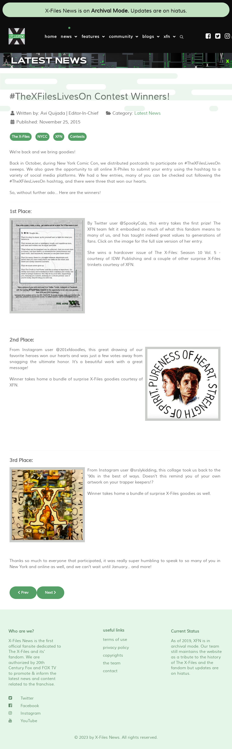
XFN (58, 136)
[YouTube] (35, 720)
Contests (77, 136)
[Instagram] (228, 36)
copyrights (113, 655)
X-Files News (107, 737)
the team (112, 663)
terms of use (115, 639)
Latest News (147, 113)
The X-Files (21, 136)
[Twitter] (35, 698)
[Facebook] (35, 705)
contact (110, 670)
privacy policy (116, 647)
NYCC (42, 136)
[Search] (183, 36)
